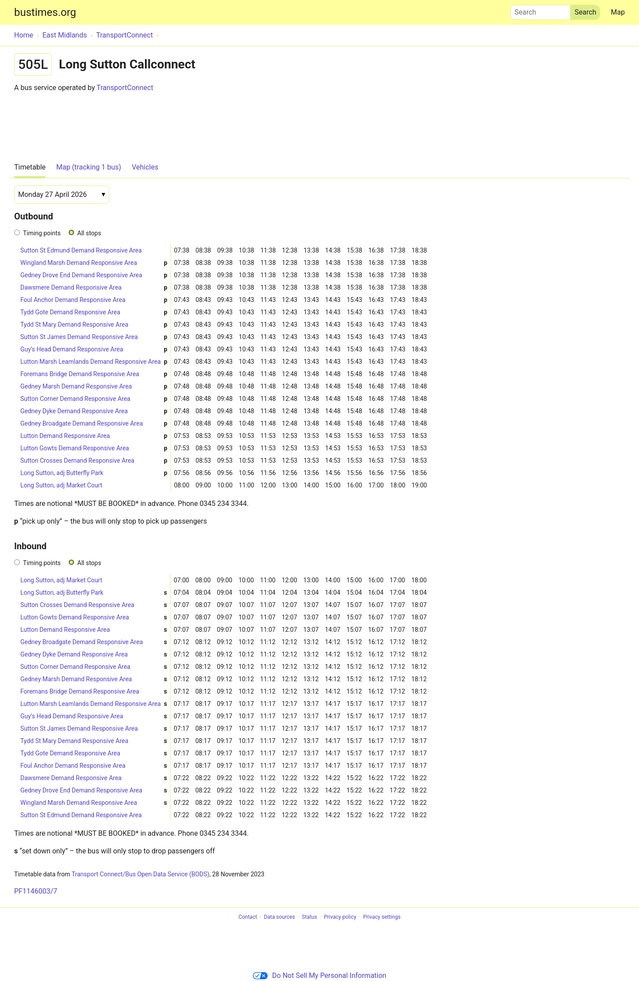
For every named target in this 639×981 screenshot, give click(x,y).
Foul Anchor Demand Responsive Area (93, 300)
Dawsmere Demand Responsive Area (93, 287)
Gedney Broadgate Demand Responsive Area (93, 423)
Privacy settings (382, 917)
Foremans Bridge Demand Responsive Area (93, 374)
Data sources (279, 917)
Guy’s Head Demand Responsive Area (93, 349)
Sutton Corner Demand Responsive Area (93, 399)
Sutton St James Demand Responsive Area (93, 337)
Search (540, 10)
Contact (248, 917)
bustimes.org (45, 12)
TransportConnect (124, 87)
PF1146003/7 (35, 891)
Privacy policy (340, 917)
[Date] (61, 194)
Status (309, 917)
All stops (89, 233)
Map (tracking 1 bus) (88, 167)
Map (618, 12)
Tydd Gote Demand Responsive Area (93, 312)
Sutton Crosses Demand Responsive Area (93, 460)
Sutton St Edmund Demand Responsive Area (81, 250)
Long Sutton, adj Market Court (61, 485)
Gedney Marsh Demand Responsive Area (93, 386)
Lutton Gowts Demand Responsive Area (93, 448)
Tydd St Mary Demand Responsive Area (93, 324)
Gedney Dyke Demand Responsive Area (93, 411)
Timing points (42, 233)
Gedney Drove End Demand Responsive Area (93, 275)
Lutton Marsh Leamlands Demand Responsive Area (93, 361)
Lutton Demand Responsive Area (93, 436)
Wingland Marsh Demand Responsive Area (93, 263)
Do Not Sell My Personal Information (319, 975)
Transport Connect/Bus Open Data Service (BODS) (140, 874)
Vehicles (145, 167)
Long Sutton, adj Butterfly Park (93, 473)
